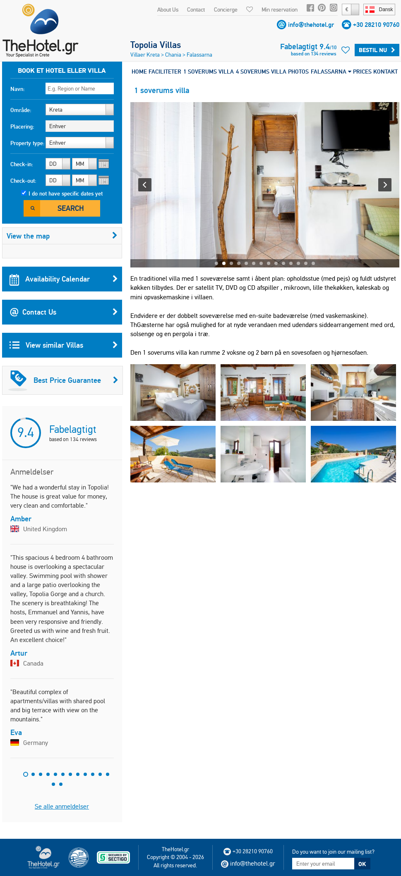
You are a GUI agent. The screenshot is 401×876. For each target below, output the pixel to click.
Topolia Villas (155, 44)
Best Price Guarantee (63, 380)
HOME (139, 71)
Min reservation (280, 9)
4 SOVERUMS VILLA (261, 71)
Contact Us (64, 312)
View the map (62, 236)
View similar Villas (64, 345)
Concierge (226, 9)
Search (71, 208)
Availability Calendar (64, 279)
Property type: (27, 143)
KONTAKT (385, 71)
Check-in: (21, 164)
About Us (167, 9)
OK (362, 864)
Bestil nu (377, 50)
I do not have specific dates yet (66, 193)
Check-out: (23, 180)
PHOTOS (298, 71)
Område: (20, 110)
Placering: (22, 126)
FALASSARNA (331, 71)
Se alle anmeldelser (62, 806)
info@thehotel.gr (311, 24)
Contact (196, 9)
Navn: (17, 89)
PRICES (362, 71)
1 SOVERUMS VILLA (208, 71)
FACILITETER (165, 71)
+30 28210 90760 (376, 24)
